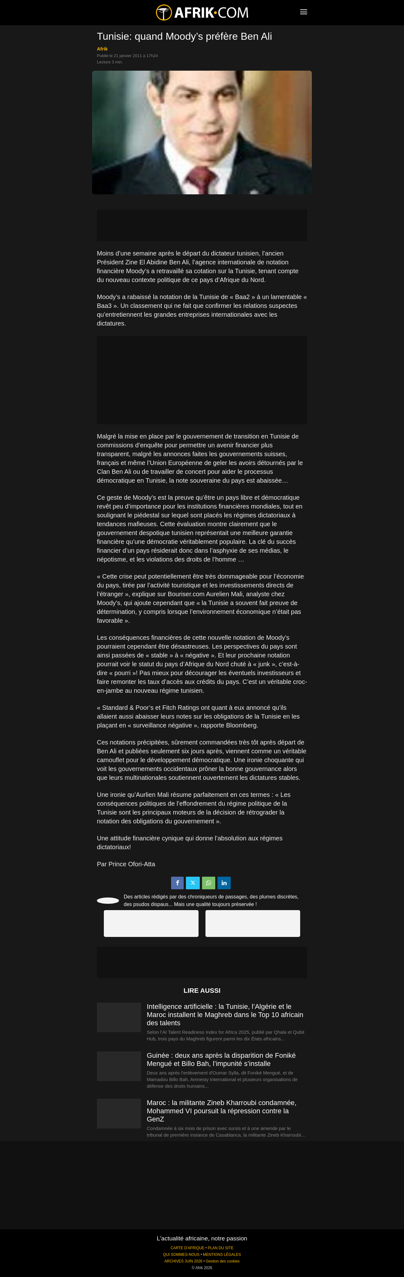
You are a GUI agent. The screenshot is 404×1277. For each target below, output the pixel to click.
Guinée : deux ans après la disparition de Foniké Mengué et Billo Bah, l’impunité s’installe (221, 1059)
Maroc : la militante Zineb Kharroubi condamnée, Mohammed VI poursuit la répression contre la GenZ (221, 1111)
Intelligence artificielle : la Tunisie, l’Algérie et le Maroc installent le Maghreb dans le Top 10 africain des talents (225, 1015)
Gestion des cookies (223, 1261)
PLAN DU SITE (220, 1248)
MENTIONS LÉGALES (222, 1254)
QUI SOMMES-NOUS (181, 1254)
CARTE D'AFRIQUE (187, 1248)
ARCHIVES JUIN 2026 (183, 1261)
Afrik (102, 48)
